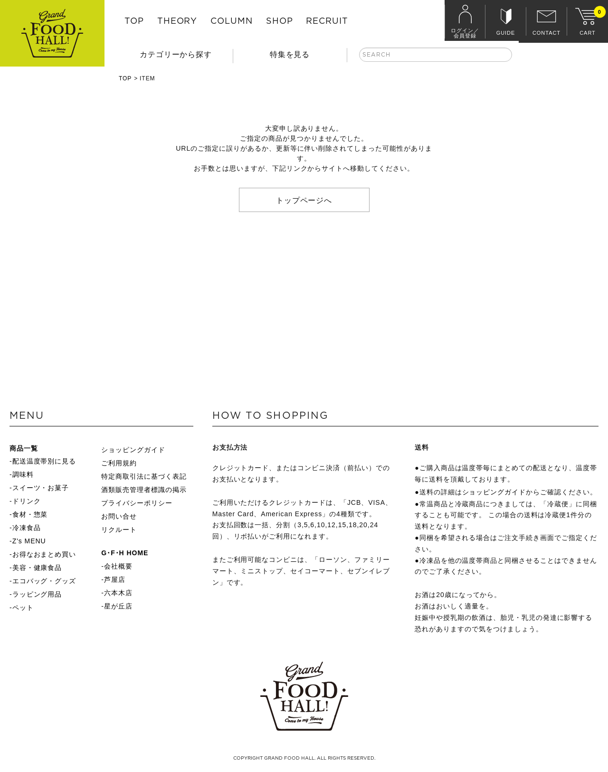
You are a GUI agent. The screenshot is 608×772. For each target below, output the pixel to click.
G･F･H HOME (124, 553)
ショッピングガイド (133, 450)
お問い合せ (119, 516)
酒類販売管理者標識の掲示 (144, 489)
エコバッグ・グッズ (44, 581)
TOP (134, 21)
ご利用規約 (119, 463)
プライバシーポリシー (136, 503)
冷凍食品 (26, 527)
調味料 (23, 474)
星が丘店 (118, 606)
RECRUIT (327, 21)
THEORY (177, 21)
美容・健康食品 (37, 567)
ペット (23, 607)
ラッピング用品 (37, 594)
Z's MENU (29, 541)
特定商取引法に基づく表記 (144, 476)
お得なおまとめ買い (44, 554)
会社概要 (118, 566)
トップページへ (304, 199)
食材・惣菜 (30, 514)
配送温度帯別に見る (44, 461)
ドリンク (26, 501)
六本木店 (118, 593)
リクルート (119, 529)
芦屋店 (114, 579)
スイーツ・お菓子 (40, 488)
